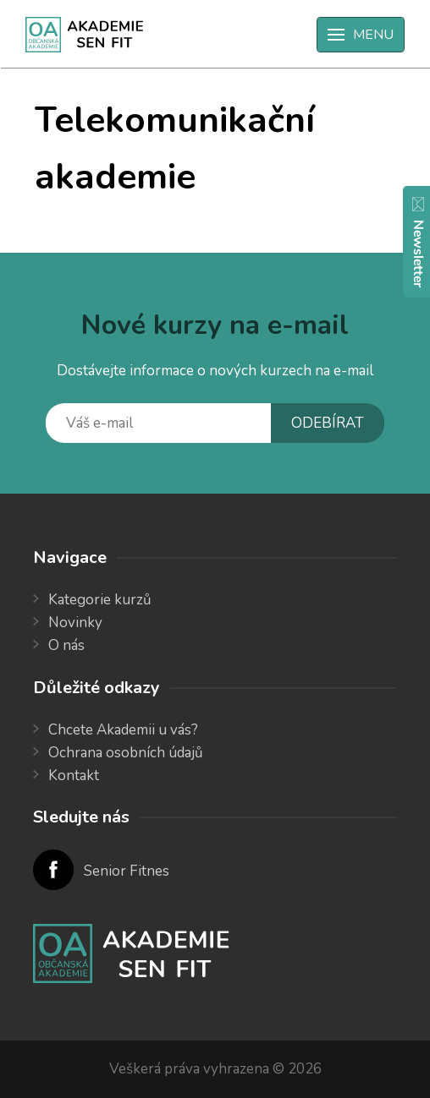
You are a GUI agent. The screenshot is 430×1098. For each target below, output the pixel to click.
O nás (66, 645)
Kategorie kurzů (100, 599)
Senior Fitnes (126, 871)
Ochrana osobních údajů (125, 752)
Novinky (75, 622)
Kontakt (73, 775)
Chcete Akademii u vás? (123, 730)
